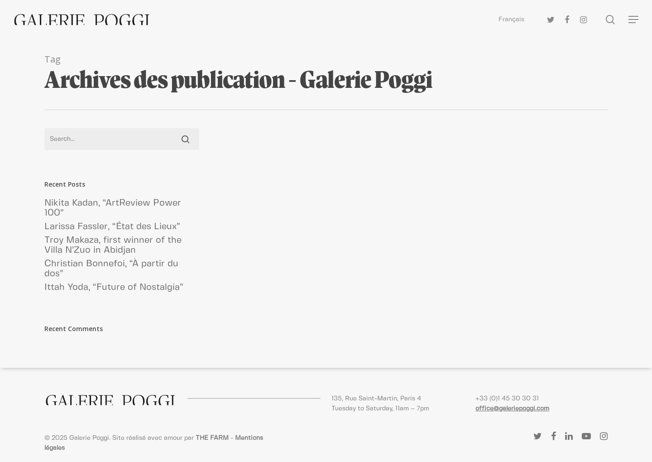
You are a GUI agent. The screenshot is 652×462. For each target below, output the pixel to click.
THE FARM (212, 438)
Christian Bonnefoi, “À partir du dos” (111, 269)
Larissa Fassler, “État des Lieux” (112, 226)
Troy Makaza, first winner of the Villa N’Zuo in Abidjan (113, 245)
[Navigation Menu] (633, 19)
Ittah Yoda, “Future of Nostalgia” (113, 287)
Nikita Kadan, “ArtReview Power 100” (112, 208)
